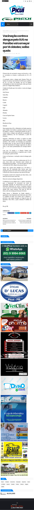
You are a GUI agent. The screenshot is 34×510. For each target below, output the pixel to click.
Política (21, 484)
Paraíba (12, 484)
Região (26, 484)
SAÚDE (7, 30)
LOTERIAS (3, 484)
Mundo (8, 484)
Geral (28, 481)
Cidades (7, 481)
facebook (30, 230)
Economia (13, 481)
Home (4, 30)
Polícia (17, 484)
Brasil (2, 481)
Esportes (24, 481)
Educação (18, 481)
